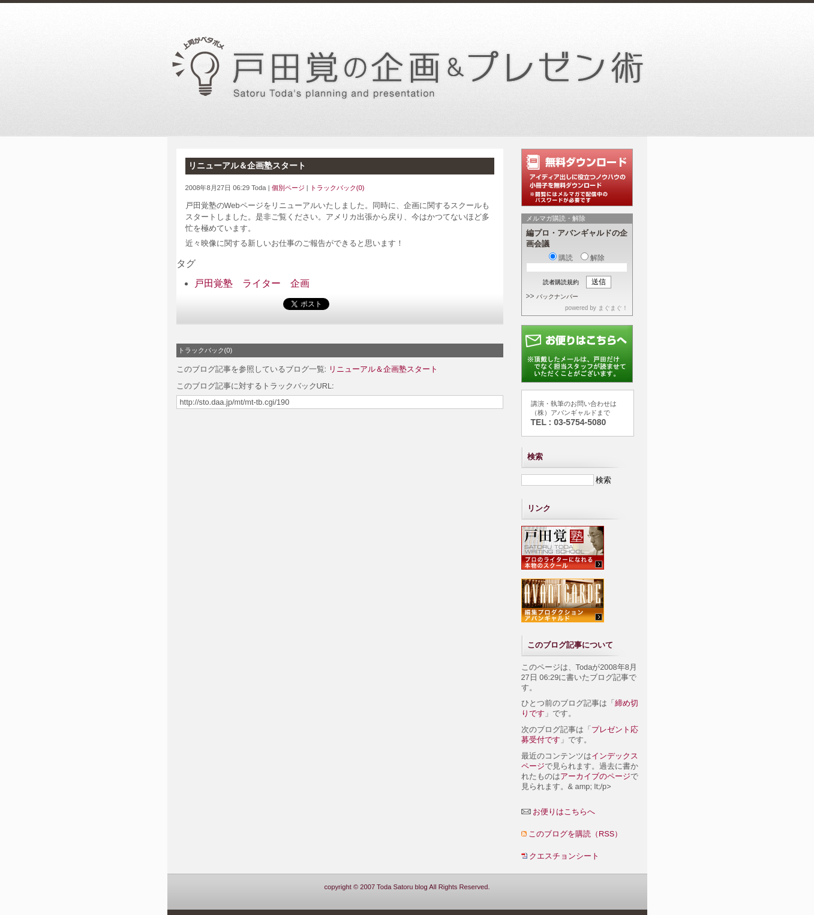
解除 (593, 258)
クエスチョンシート (564, 855)
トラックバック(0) (337, 187)
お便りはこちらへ (564, 811)
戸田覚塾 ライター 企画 (252, 283)
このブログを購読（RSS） (575, 833)
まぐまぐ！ (613, 308)
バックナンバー (557, 296)
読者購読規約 (561, 282)
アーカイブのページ (595, 776)
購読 (561, 258)
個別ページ (288, 187)
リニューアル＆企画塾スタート (383, 369)
